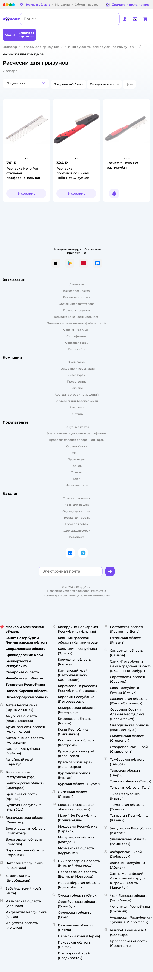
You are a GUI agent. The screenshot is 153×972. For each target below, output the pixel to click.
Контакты (76, 414)
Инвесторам (76, 375)
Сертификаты (76, 336)
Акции (76, 453)
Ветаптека (76, 537)
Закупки (77, 388)
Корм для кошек (76, 504)
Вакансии (76, 407)
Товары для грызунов (40, 47)
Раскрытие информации (77, 368)
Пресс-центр (76, 381)
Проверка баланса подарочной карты (76, 440)
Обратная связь (76, 342)
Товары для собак (77, 517)
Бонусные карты (76, 427)
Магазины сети (76, 485)
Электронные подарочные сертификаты (76, 433)
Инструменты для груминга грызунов (101, 47)
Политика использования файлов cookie (76, 323)
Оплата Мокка (76, 446)
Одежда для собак (76, 530)
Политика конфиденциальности (76, 316)
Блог (76, 478)
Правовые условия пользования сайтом (76, 590)
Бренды (76, 465)
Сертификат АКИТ (76, 329)
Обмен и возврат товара (76, 303)
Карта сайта (76, 349)
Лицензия (76, 284)
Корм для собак (76, 524)
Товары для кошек (76, 498)
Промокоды (76, 459)
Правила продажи (76, 310)
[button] (26, 83)
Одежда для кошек (76, 511)
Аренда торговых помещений (77, 394)
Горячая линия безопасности (76, 401)
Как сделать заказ (76, 291)
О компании (76, 362)
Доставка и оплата (76, 297)
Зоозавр (10, 47)
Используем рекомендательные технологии (76, 595)
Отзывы (76, 472)
